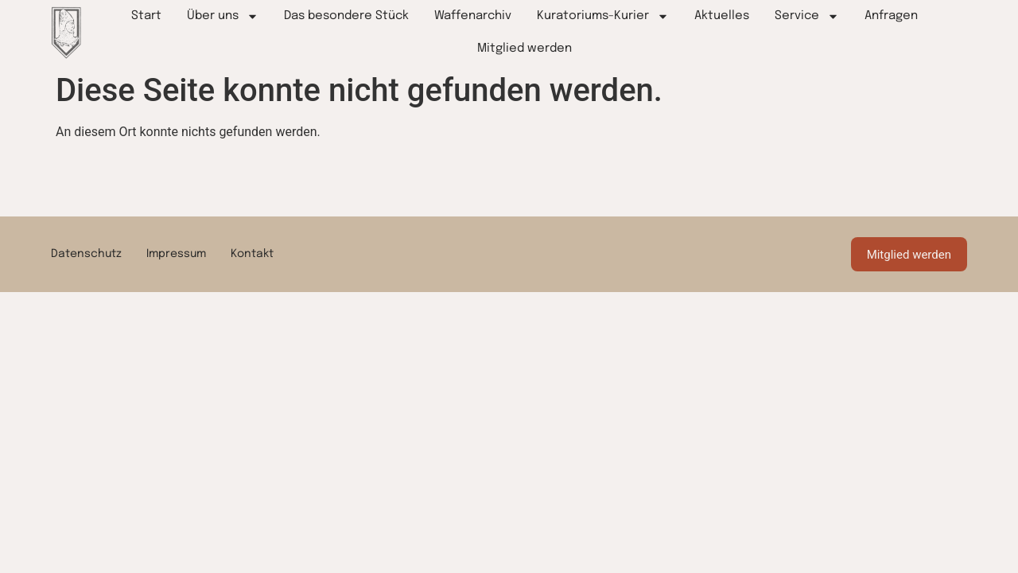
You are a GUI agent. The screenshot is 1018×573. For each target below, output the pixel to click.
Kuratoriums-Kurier (603, 16)
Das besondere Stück (346, 16)
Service (807, 16)
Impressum (176, 252)
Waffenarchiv (472, 16)
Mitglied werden (524, 48)
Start (146, 16)
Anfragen (891, 16)
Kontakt (252, 252)
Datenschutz (86, 252)
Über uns (222, 16)
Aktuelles (721, 16)
